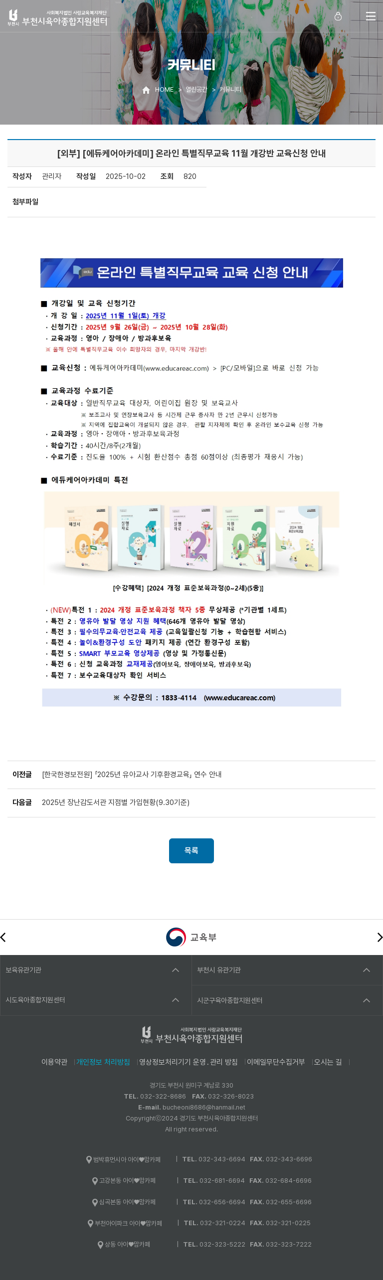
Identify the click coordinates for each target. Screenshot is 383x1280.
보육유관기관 (23, 970)
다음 (380, 937)
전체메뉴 (371, 16)
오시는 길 (328, 1062)
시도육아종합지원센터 (35, 1000)
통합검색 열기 (353, 16)
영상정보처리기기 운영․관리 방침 (188, 1062)
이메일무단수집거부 (276, 1062)
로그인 (338, 16)
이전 (2, 937)
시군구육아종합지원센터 (230, 1000)
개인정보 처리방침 (103, 1062)
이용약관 (54, 1062)
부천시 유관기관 (219, 970)
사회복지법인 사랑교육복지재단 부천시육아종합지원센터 (57, 17)
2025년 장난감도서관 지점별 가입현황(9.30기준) (116, 802)
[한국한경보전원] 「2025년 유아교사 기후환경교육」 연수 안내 (132, 774)
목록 (191, 850)
